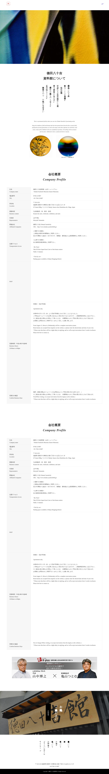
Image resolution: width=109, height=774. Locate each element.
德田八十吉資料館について (68, 743)
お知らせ (56, 742)
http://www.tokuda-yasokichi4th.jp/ (47, 227)
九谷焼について (52, 743)
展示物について (60, 743)
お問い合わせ (48, 712)
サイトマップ (40, 745)
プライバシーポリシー (44, 747)
